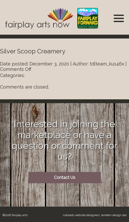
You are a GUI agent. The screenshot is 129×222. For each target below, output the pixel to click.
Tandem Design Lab (113, 215)
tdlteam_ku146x (107, 63)
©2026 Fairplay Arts (15, 215)
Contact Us (64, 177)
